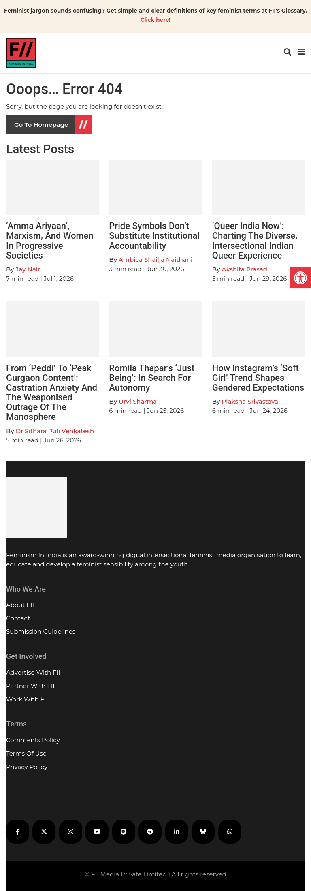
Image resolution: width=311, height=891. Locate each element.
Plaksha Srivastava (250, 401)
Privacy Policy (26, 767)
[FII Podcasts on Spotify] (123, 832)
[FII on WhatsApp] (229, 832)
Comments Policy (33, 740)
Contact (18, 618)
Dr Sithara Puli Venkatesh (55, 431)
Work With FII (27, 699)
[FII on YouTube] (97, 832)
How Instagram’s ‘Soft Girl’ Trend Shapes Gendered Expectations (258, 378)
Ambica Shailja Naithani (155, 259)
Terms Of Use (26, 753)
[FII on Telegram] (150, 832)
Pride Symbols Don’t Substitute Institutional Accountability (154, 235)
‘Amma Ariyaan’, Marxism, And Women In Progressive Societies (50, 241)
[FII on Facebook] (17, 832)
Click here (155, 20)
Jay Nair (28, 269)
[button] (300, 277)
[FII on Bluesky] (203, 832)
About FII (20, 605)
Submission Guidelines (40, 631)
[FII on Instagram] (70, 832)
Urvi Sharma (138, 401)
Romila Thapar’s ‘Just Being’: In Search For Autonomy (151, 378)
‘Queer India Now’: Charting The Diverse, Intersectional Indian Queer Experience (255, 241)
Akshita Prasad (244, 269)
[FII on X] (43, 832)
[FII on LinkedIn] (176, 832)
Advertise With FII (33, 672)
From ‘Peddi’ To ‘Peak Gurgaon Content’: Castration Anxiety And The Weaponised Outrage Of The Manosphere (51, 392)
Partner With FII (30, 686)
